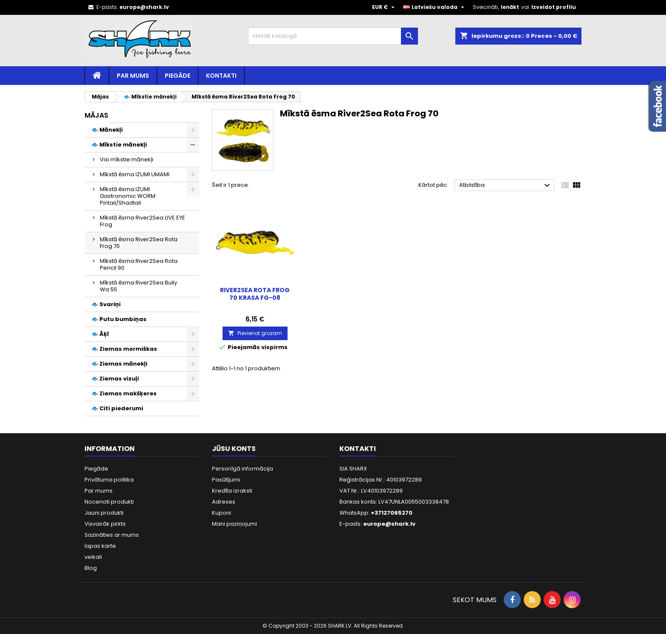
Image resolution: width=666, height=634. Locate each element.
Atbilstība (505, 185)
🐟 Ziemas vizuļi (115, 379)
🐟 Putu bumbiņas (119, 319)
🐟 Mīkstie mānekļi (119, 145)
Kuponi (221, 513)
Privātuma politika (109, 480)
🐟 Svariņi (106, 304)
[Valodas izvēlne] (434, 7)
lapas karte (100, 546)
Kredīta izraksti (232, 491)
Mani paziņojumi (234, 524)
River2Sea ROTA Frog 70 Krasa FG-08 (255, 294)
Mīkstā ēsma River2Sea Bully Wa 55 (138, 286)
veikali (93, 557)
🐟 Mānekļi (107, 130)
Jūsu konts (234, 449)
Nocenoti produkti (109, 502)
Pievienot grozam (255, 333)
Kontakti (221, 75)
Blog (91, 568)
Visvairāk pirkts (105, 524)
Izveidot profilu (553, 7)
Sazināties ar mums (112, 535)
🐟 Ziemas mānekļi (119, 364)
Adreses (223, 502)
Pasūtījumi (226, 480)
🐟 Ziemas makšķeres (124, 393)
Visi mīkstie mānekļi (126, 159)
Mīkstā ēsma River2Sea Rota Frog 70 (139, 242)
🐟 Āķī (100, 334)
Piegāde (177, 75)
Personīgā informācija (242, 469)
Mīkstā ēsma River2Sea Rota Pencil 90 (139, 264)
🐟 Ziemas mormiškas (124, 349)
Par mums (133, 75)
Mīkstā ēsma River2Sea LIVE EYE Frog (142, 221)
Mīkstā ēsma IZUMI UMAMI (134, 174)
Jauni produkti (104, 513)
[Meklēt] (333, 36)
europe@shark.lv (144, 7)
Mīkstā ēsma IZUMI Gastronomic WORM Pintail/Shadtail (127, 196)
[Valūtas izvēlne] (384, 7)
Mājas (96, 115)
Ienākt (510, 7)
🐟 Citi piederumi (117, 408)
